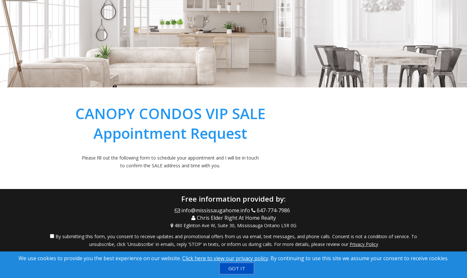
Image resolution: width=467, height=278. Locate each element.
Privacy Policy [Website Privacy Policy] (364, 244)
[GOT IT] (237, 268)
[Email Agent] (213, 210)
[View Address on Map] (233, 225)
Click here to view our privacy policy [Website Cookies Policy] (225, 258)
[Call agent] (272, 210)
